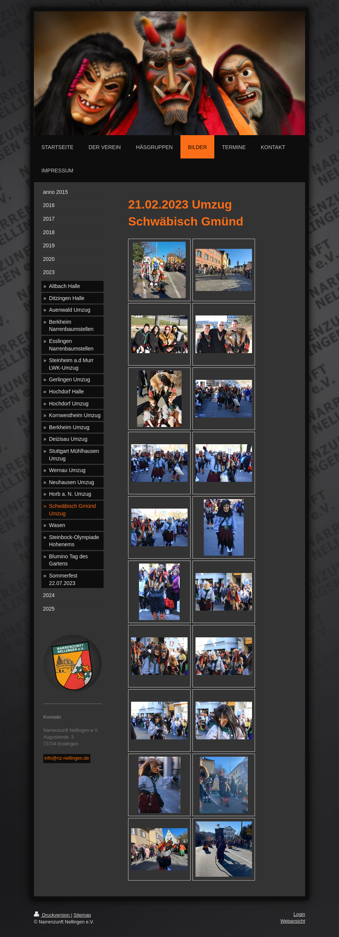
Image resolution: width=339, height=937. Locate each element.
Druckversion (52, 915)
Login (299, 914)
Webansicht (292, 921)
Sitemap (82, 915)
